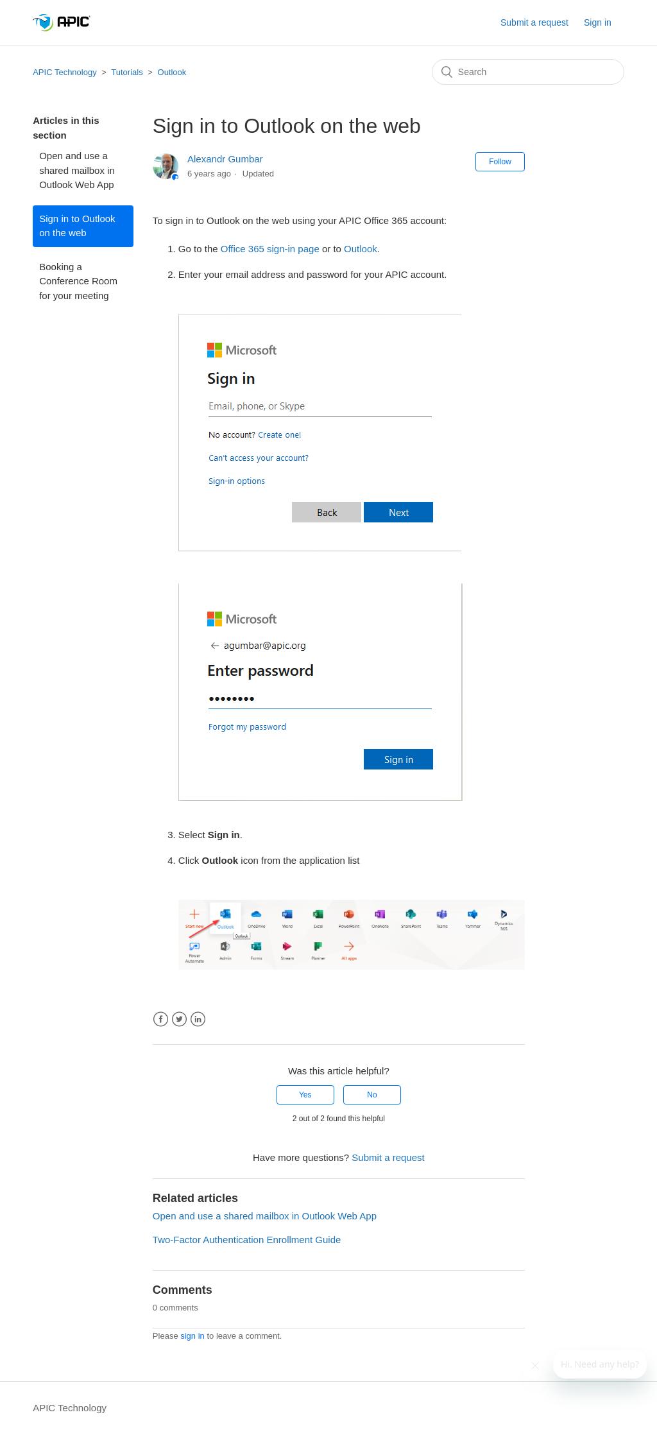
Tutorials (126, 72)
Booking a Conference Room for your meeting (78, 281)
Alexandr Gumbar (225, 158)
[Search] (528, 72)
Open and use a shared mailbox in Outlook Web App (77, 170)
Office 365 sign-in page (270, 248)
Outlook (172, 72)
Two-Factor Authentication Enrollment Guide (247, 1239)
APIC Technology (65, 72)
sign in (192, 1336)
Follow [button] (500, 161)
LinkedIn (198, 1019)
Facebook (161, 1019)
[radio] (305, 1094)
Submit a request (534, 22)
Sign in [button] (597, 22)
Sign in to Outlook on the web (77, 226)
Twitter (179, 1019)
